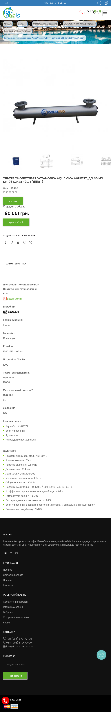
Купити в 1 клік (16, 222)
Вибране (8, 612)
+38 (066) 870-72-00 (17, 639)
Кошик (6, 622)
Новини (7, 580)
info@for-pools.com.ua (18, 646)
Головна (8, 23)
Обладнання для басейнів (45, 23)
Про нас (7, 569)
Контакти (8, 585)
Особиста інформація (15, 602)
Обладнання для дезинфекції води (80, 23)
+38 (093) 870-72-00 (55, 3)
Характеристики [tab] (16, 263)
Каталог (22, 23)
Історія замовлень (13, 607)
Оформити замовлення (16, 617)
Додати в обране (14, 206)
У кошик (13, 201)
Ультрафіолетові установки (17, 30)
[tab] (24, 162)
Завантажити (14, 298)
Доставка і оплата (13, 575)
